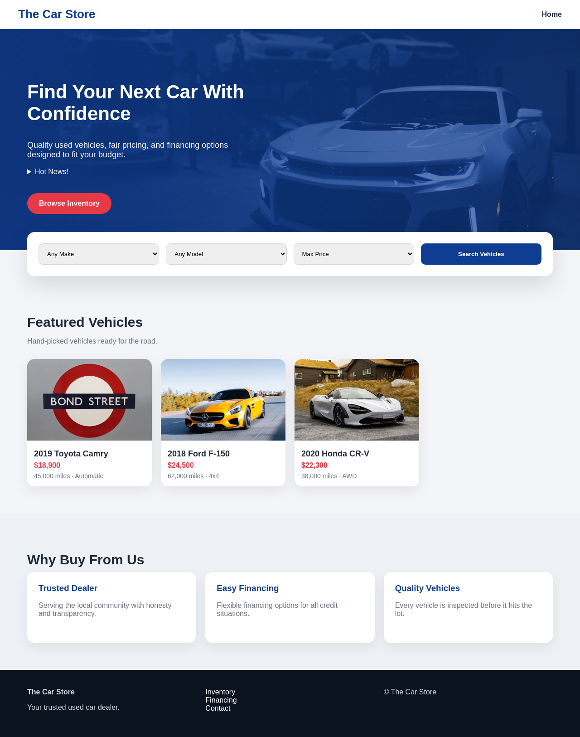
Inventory (220, 692)
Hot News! (51, 171)
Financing (221, 700)
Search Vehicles (481, 254)
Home (552, 14)
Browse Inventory (69, 203)
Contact (217, 708)
